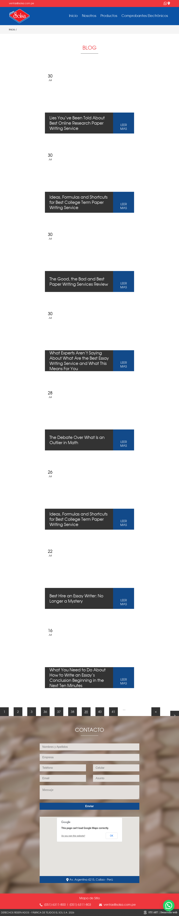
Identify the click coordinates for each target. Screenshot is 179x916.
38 (72, 712)
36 (45, 712)
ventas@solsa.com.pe (21, 3)
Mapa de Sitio (89, 898)
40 (100, 712)
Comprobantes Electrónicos (144, 15)
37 (59, 712)
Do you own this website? (73, 836)
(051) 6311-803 (80, 904)
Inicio (73, 15)
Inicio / (13, 29)
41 (113, 712)
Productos (109, 15)
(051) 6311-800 (55, 904)
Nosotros (89, 15)
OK (111, 835)
